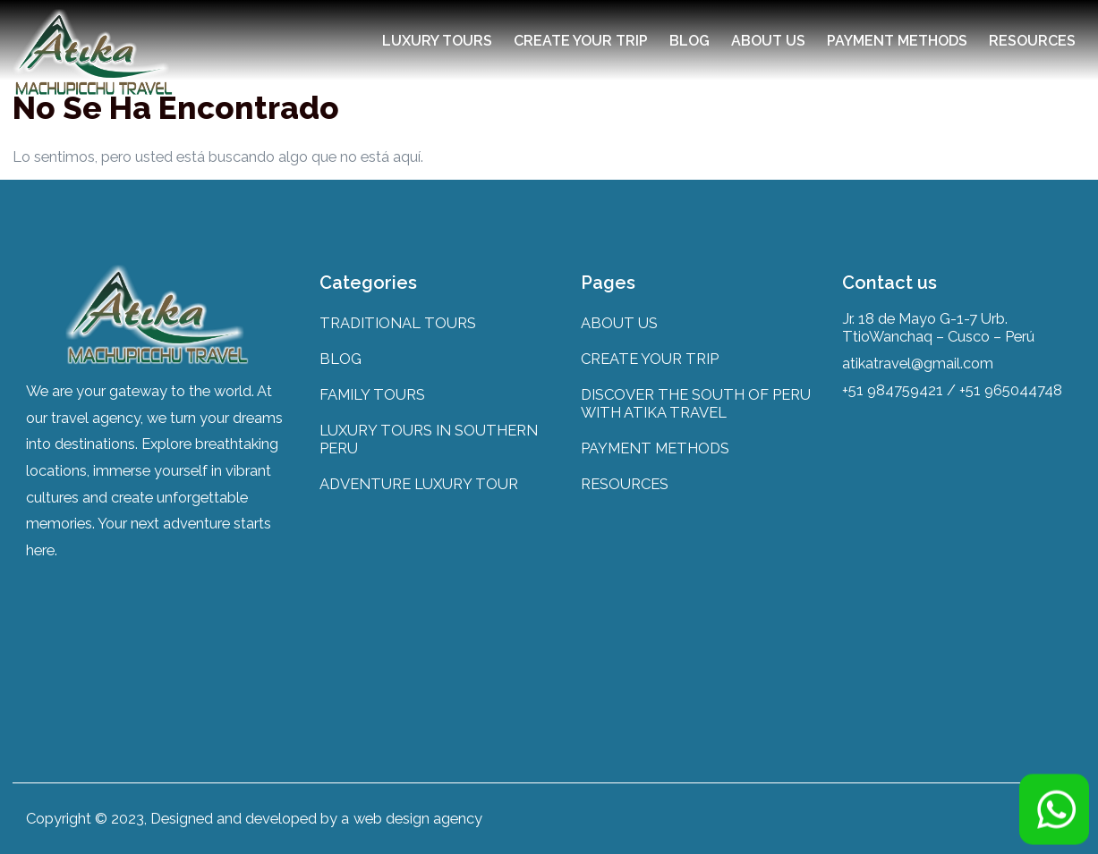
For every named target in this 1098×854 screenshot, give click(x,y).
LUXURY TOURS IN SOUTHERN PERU (428, 439)
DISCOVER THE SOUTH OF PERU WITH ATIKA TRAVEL (696, 403)
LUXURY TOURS (437, 40)
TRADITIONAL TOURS (397, 323)
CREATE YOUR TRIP (581, 40)
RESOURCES (1032, 40)
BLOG (689, 40)
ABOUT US (768, 40)
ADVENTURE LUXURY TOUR (418, 484)
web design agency (417, 818)
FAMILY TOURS (372, 394)
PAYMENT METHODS (897, 40)
